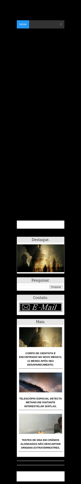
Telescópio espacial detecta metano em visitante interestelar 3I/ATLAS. (40, 402)
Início (23, 24)
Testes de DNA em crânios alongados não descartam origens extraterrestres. (41, 443)
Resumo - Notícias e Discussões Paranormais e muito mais (41, 475)
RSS (60, 479)
